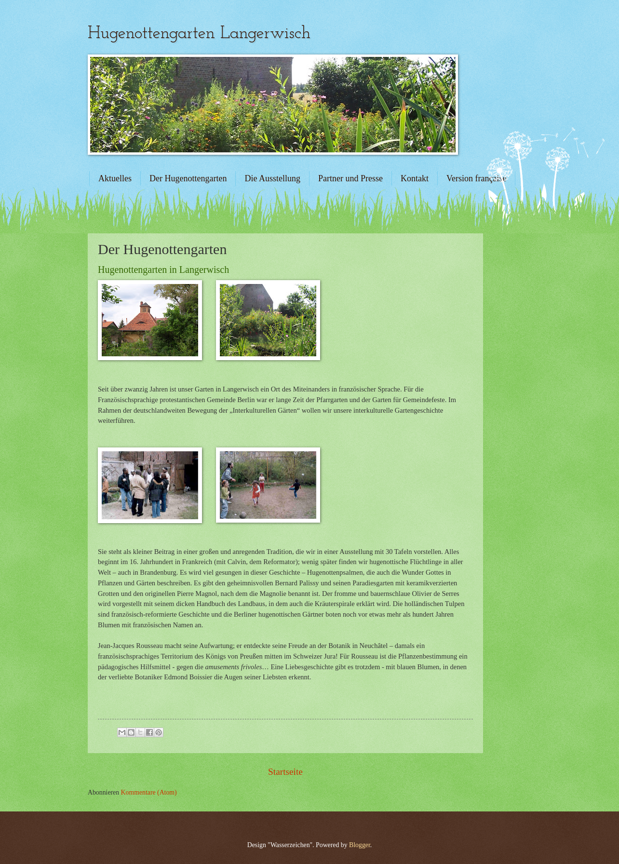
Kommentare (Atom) (149, 792)
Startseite (285, 772)
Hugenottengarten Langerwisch (199, 33)
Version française (476, 178)
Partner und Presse (350, 178)
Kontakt (415, 178)
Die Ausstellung (272, 178)
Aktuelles (115, 178)
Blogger (359, 845)
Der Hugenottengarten (188, 178)
